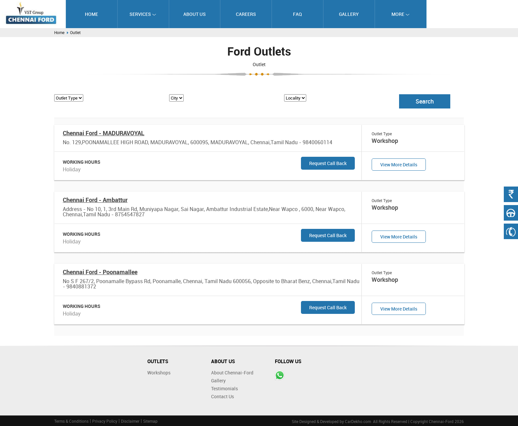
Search (425, 101)
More (400, 14)
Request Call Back (328, 163)
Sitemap (150, 421)
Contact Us (222, 396)
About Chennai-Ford (232, 372)
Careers (246, 14)
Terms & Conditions (71, 421)
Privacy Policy (104, 421)
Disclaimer (130, 421)
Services (143, 14)
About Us (194, 14)
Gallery (349, 14)
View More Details (398, 164)
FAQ (297, 14)
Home (91, 14)
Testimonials (224, 388)
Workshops (158, 372)
